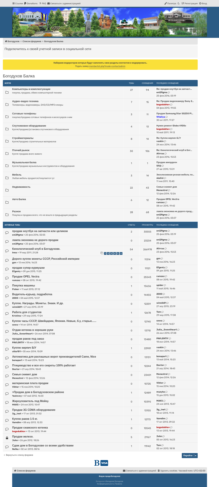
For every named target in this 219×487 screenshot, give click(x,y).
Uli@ (158, 165)
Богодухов (110, 481)
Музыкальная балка (24, 162)
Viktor (15, 387)
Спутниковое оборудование (29, 125)
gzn (14, 262)
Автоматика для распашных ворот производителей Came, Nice (54, 356)
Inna (14, 252)
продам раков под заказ (28, 338)
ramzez (160, 202)
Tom (158, 312)
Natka (15, 449)
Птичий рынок (20, 150)
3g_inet (16, 413)
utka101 (16, 351)
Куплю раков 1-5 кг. (25, 418)
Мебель (16, 174)
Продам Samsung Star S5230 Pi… (174, 113)
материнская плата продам (30, 383)
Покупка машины (23, 285)
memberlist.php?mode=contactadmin (107, 66)
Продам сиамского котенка (30, 427)
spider (159, 285)
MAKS (15, 404)
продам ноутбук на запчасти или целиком (40, 231)
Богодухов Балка (19, 76)
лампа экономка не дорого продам (35, 240)
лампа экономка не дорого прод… (174, 211)
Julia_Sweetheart (22, 333)
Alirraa (160, 153)
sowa (15, 324)
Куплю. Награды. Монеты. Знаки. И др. (38, 303)
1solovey (17, 396)
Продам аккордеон (166, 162)
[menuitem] (31, 3)
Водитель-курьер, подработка (32, 294)
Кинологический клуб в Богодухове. (36, 248)
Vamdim (16, 422)
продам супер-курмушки (28, 267)
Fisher (15, 289)
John (15, 440)
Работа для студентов (27, 312)
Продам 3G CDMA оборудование (33, 409)
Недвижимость (21, 186)
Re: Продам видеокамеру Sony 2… (175, 101)
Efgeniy (16, 271)
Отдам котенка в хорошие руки (32, 329)
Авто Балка (19, 199)
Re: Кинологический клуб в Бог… (174, 150)
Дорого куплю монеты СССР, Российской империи (45, 258)
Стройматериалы (22, 138)
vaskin (160, 141)
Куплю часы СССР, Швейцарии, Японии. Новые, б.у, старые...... (54, 321)
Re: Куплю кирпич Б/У (168, 138)
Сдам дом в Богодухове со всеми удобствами (43, 445)
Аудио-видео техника (25, 101)
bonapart (17, 360)
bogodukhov (163, 104)
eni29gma (161, 92)
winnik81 (17, 307)
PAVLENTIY (18, 342)
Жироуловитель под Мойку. (30, 401)
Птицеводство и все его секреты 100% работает (44, 365)
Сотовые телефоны (24, 113)
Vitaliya (160, 117)
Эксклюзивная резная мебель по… (175, 174)
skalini (160, 178)
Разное (16, 211)
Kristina (16, 315)
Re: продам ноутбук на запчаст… (174, 89)
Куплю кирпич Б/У (24, 347)
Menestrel (162, 190)
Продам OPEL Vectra (167, 199)
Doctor (16, 369)
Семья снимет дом (166, 187)
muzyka (160, 392)
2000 (15, 298)
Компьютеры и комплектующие (31, 89)
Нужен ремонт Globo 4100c (171, 125)
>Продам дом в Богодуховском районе (38, 392)
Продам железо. (22, 436)
